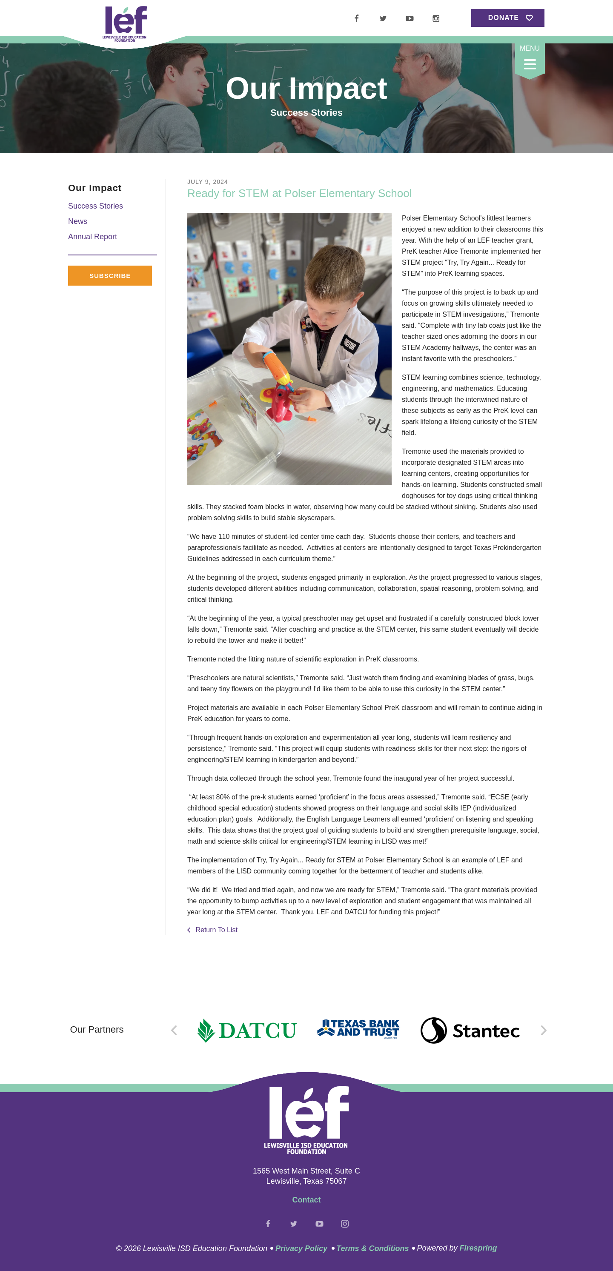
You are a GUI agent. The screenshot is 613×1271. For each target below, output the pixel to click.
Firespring (478, 1248)
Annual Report (92, 236)
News (77, 221)
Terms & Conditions (372, 1248)
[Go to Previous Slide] (174, 1030)
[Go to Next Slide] (543, 1030)
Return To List (216, 929)
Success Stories (95, 206)
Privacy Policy (301, 1248)
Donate (503, 17)
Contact (306, 1200)
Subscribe (110, 275)
